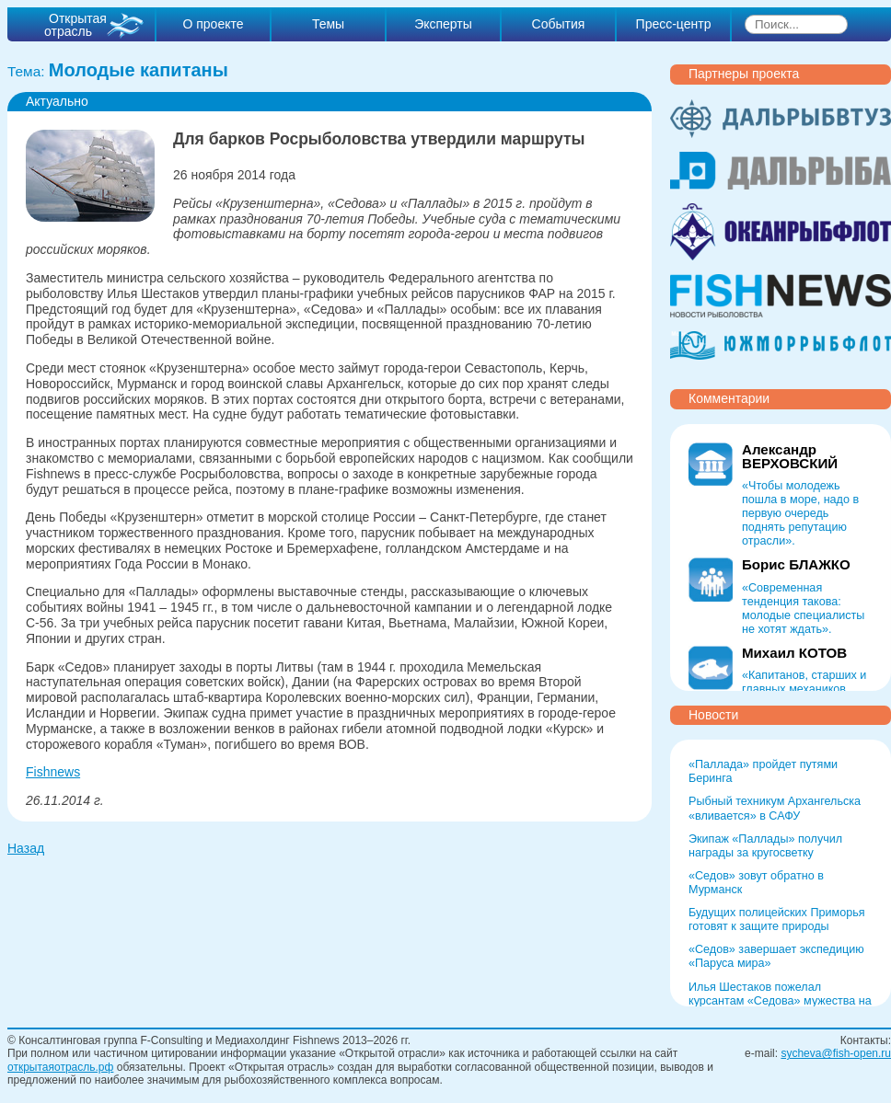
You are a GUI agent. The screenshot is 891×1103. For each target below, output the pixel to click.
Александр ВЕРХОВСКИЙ (790, 456)
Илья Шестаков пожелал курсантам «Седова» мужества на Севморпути (780, 1001)
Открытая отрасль (75, 25)
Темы (328, 24)
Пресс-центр (674, 24)
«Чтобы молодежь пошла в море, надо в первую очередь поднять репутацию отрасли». (800, 513)
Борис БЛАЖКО (796, 564)
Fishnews (53, 771)
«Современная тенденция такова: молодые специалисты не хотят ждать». (803, 608)
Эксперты (443, 24)
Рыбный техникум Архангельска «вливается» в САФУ (774, 808)
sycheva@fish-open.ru (836, 1053)
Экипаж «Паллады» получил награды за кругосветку (765, 846)
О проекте (212, 24)
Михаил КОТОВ (794, 653)
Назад (25, 848)
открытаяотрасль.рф (60, 1067)
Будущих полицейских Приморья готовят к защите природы (776, 919)
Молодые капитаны (138, 70)
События (558, 24)
